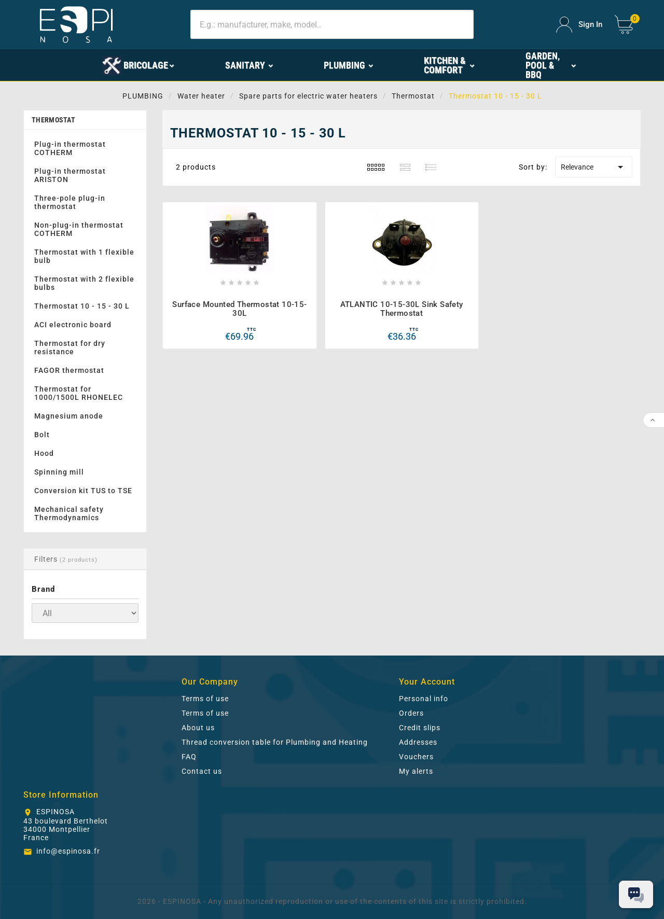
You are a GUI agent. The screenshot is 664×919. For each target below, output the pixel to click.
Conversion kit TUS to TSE (83, 490)
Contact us (202, 771)
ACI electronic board (73, 325)
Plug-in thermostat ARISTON (70, 175)
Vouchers (416, 757)
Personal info (423, 698)
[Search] (331, 24)
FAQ (189, 757)
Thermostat (53, 120)
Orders (411, 713)
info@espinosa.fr (68, 851)
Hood (44, 453)
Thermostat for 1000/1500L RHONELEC (78, 393)
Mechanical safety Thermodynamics (69, 513)
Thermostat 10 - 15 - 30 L (82, 306)
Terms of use (205, 698)
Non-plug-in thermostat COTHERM (78, 229)
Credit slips (419, 727)
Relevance (594, 167)
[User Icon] (579, 25)
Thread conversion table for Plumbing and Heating (275, 742)
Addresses (418, 742)
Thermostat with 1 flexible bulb (84, 256)
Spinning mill (59, 472)
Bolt (42, 434)
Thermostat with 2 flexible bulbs (84, 283)
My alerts (416, 771)
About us (198, 727)
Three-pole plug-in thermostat (69, 202)
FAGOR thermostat (69, 370)
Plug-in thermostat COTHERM (70, 148)
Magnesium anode (68, 416)
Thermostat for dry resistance (69, 347)
